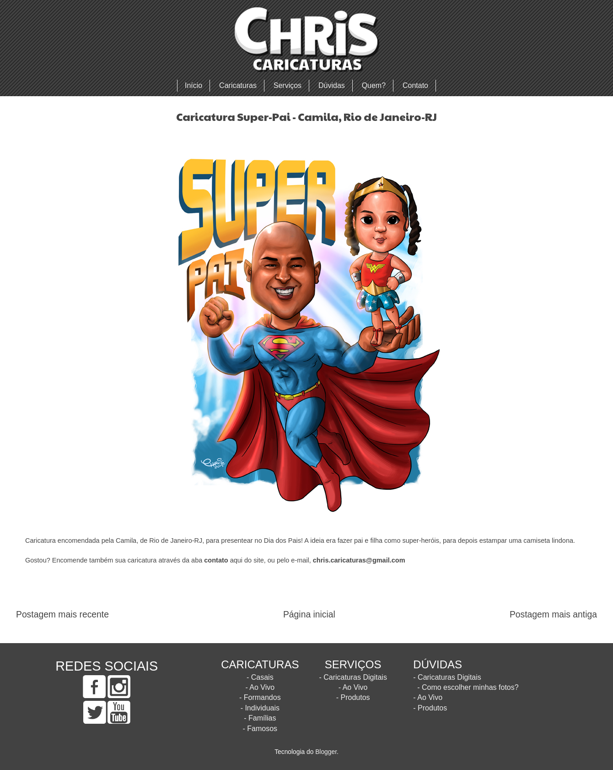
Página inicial (309, 614)
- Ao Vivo (259, 687)
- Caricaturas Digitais (353, 677)
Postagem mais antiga (553, 614)
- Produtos (353, 697)
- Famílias (260, 718)
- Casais (260, 677)
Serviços (287, 85)
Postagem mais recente (62, 614)
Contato (415, 85)
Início (193, 85)
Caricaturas (238, 85)
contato (216, 560)
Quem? (374, 85)
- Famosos (260, 728)
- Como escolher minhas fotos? (467, 687)
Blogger (326, 751)
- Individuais (260, 708)
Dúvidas (331, 85)
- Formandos (260, 697)
